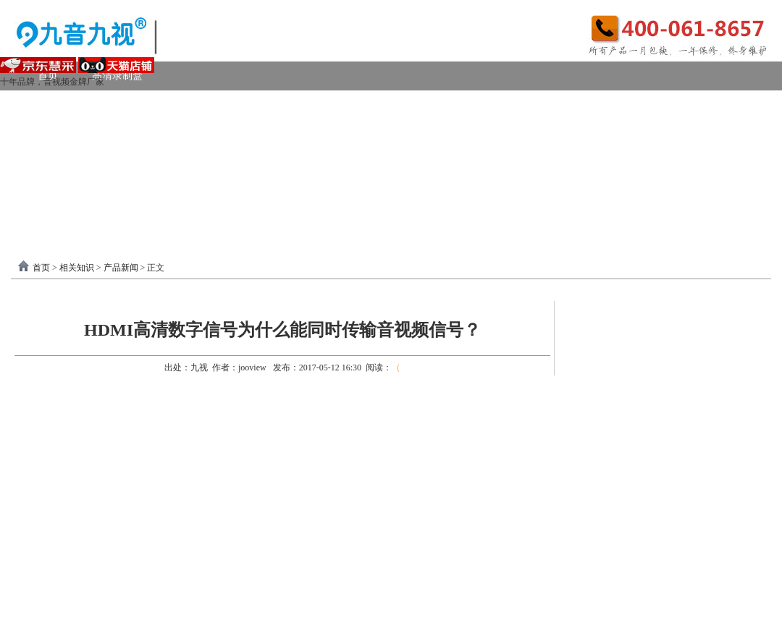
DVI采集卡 (445, 104)
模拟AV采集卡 (82, 133)
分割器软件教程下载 (95, 220)
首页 (41, 268)
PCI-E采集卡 (247, 104)
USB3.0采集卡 (153, 104)
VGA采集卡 (529, 104)
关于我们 (649, 191)
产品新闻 (121, 268)
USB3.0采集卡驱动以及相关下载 (330, 191)
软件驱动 (58, 191)
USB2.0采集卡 (697, 104)
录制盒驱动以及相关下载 (168, 191)
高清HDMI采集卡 (348, 104)
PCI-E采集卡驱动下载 (484, 191)
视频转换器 (63, 162)
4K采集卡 (610, 104)
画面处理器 (147, 162)
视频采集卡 (63, 104)
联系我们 (724, 191)
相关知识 (76, 268)
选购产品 (227, 162)
